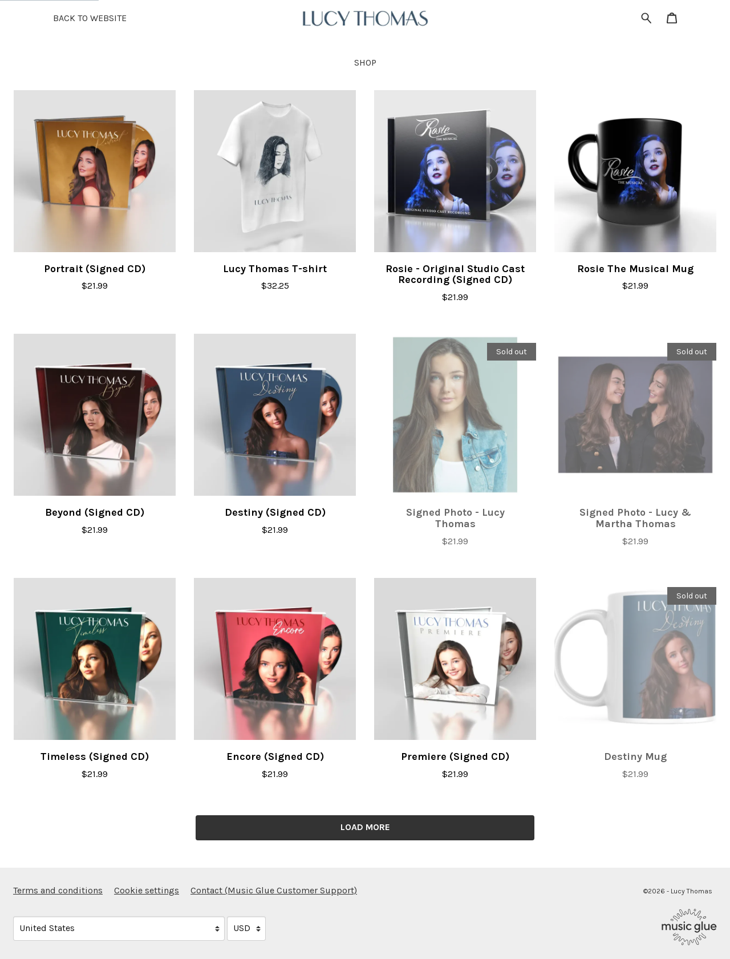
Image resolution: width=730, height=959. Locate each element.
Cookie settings (146, 890)
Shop (365, 62)
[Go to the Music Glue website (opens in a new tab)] (689, 927)
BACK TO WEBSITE (90, 18)
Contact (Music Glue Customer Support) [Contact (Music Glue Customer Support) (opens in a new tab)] (273, 890)
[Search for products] (646, 17)
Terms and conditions (58, 890)
